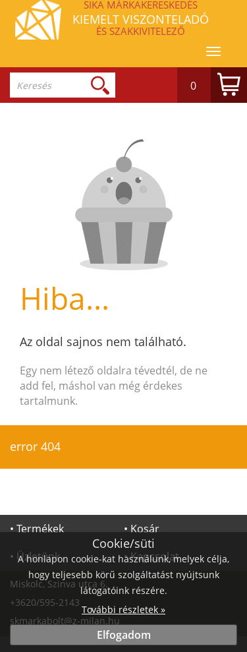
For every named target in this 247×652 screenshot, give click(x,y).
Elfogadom (124, 635)
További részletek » (123, 609)
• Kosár (141, 528)
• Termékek (37, 528)
